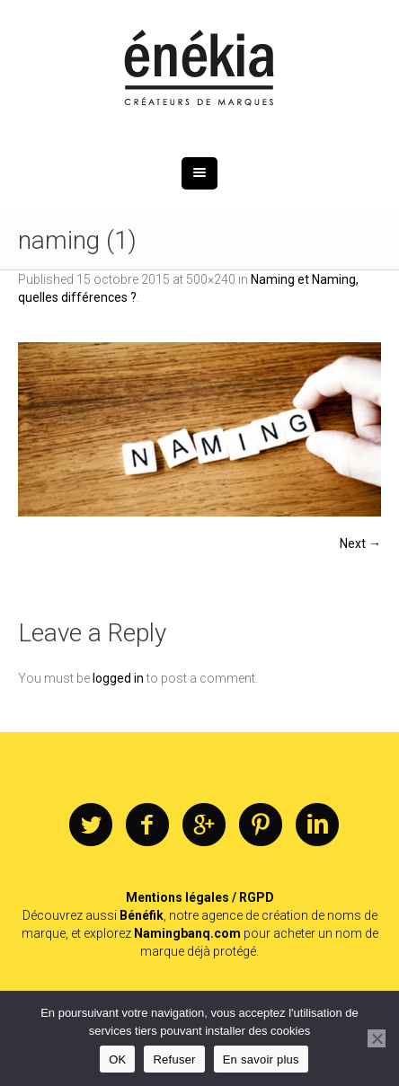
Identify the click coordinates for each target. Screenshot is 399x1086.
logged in (118, 678)
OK (117, 1059)
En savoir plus (261, 1059)
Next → (360, 543)
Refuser (174, 1059)
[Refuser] (377, 1038)
